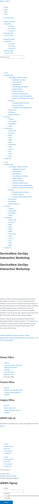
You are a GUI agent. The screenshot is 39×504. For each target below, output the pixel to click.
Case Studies (12, 121)
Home (6, 73)
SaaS (10, 156)
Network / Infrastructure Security (22, 98)
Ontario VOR (12, 130)
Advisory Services (14, 114)
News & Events (9, 33)
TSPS (10, 154)
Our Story (11, 26)
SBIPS (10, 142)
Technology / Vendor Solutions (18, 77)
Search (2, 57)
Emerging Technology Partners (22, 107)
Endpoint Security (18, 91)
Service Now (12, 110)
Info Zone (7, 117)
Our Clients (11, 28)
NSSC (10, 135)
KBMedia (16, 478)
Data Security (16, 84)
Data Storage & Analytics (20, 87)
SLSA (10, 137)
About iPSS (7, 24)
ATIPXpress (12, 112)
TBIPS (10, 140)
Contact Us (11, 31)
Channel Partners (17, 105)
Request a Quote (9, 21)
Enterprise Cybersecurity (20, 93)
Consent (7, 493)
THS (9, 151)
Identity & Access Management (22, 96)
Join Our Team (8, 35)
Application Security (18, 80)
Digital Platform (17, 89)
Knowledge (11, 124)
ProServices (12, 144)
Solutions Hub (8, 75)
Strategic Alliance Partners (20, 103)
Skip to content (4, 1)
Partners (11, 100)
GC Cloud (11, 133)
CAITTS (10, 149)
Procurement (8, 128)
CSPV (10, 147)
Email (6, 488)
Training (10, 119)
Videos (10, 126)
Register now (34, 321)
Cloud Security (17, 82)
